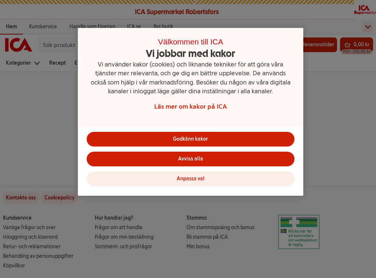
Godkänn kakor (190, 139)
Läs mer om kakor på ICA (190, 106)
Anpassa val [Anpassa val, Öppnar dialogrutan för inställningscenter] (191, 179)
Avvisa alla (190, 159)
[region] (190, 112)
